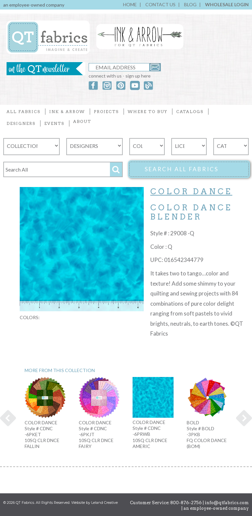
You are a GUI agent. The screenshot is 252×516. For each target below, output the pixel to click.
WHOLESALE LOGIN (227, 4)
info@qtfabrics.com (227, 502)
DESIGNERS (21, 123)
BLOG (190, 4)
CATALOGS (189, 111)
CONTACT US (160, 4)
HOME (130, 4)
